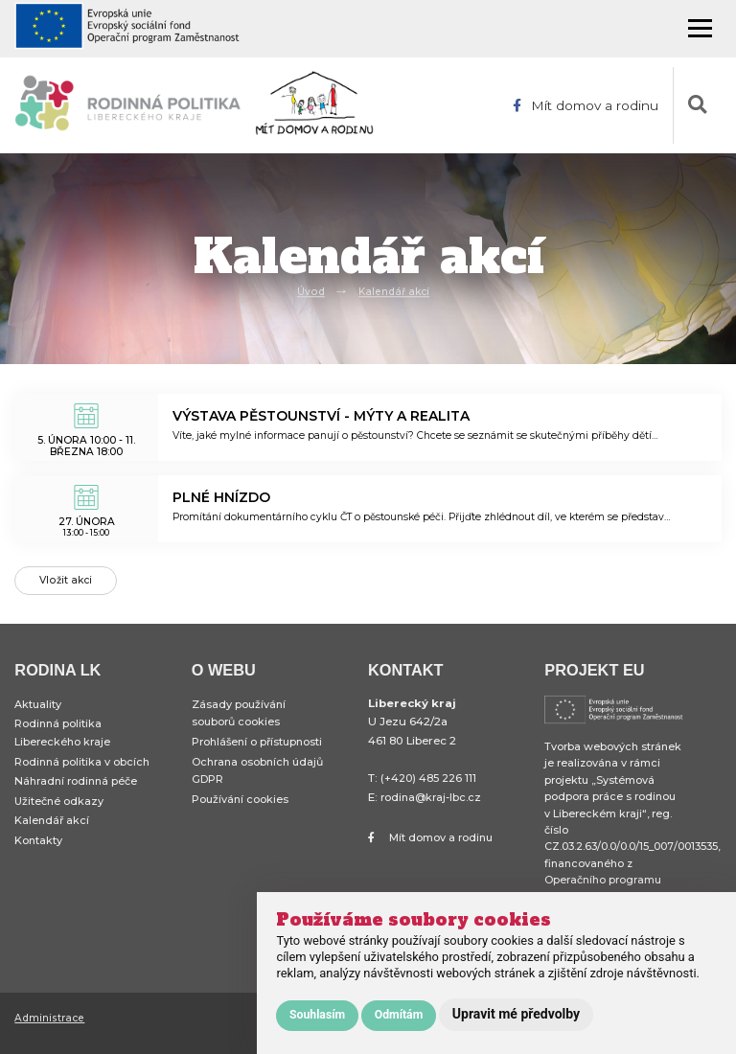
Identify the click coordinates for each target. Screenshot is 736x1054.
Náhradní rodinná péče (78, 793)
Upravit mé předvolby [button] (516, 1013)
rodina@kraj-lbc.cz (433, 805)
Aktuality (38, 712)
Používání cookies (241, 811)
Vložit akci (67, 584)
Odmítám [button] (399, 1014)
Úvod (309, 291)
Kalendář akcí (393, 291)
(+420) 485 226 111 (428, 786)
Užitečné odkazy (60, 813)
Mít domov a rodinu (584, 105)
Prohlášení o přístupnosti (260, 751)
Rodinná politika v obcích (83, 772)
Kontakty (38, 855)
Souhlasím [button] (317, 1014)
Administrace (50, 1025)
